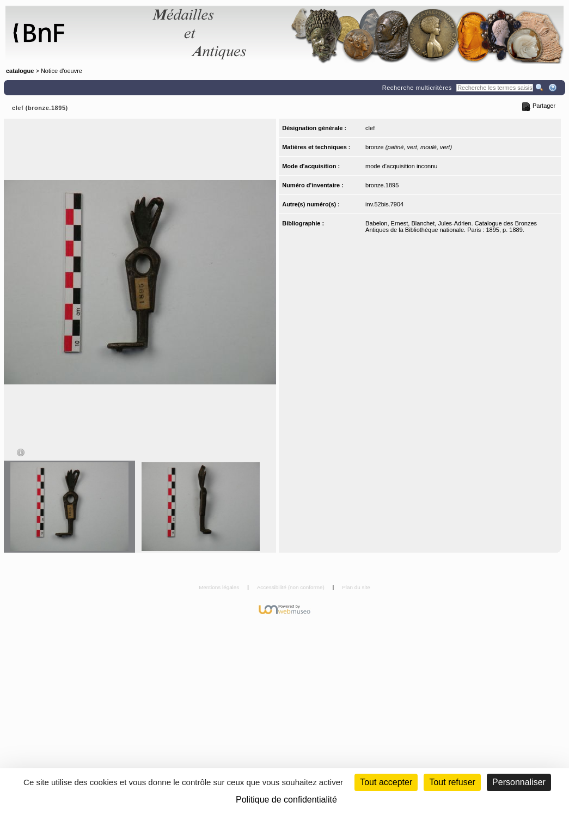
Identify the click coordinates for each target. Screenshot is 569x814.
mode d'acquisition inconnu (401, 166)
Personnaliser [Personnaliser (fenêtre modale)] (519, 782)
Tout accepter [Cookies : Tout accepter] (386, 782)
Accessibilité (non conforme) (291, 587)
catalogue (20, 71)
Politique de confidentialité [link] (286, 799)
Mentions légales (220, 587)
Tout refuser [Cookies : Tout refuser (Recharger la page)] (452, 782)
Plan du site (356, 587)
